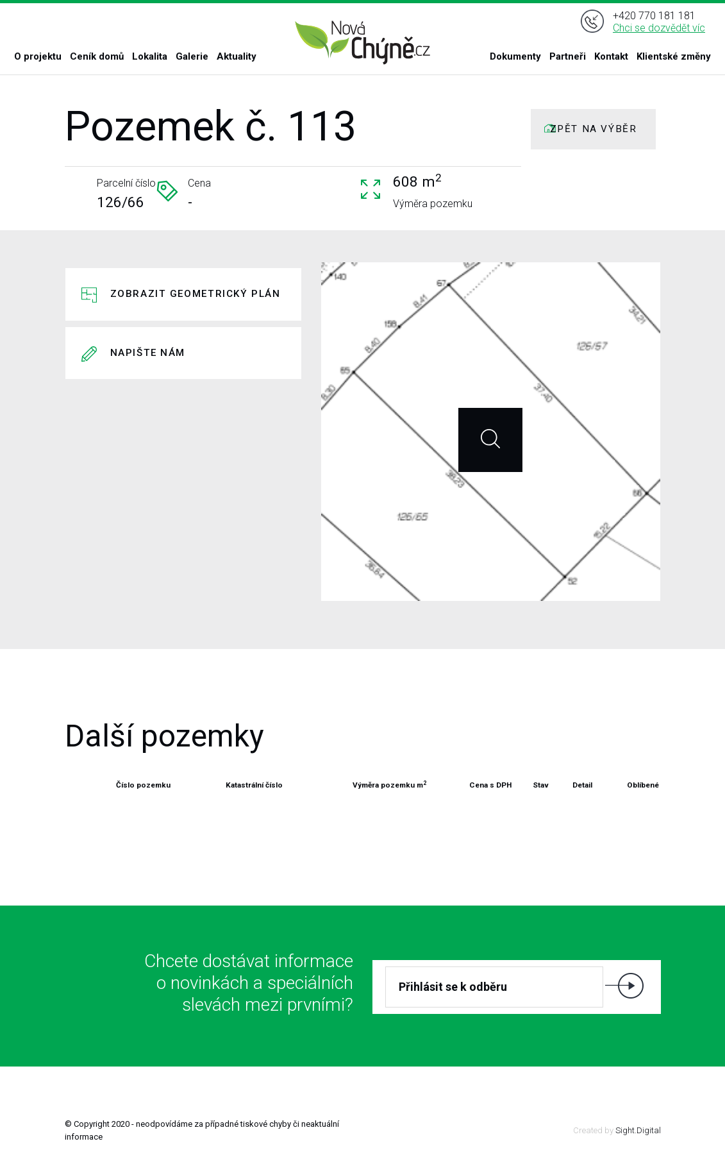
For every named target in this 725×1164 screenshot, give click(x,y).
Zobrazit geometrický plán (195, 293)
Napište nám (148, 352)
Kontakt (611, 56)
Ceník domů (97, 56)
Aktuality (236, 56)
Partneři (567, 56)
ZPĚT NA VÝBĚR (593, 129)
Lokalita (149, 56)
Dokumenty (515, 56)
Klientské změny (674, 56)
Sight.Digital (638, 1130)
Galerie (192, 56)
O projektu (38, 56)
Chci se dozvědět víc (659, 28)
